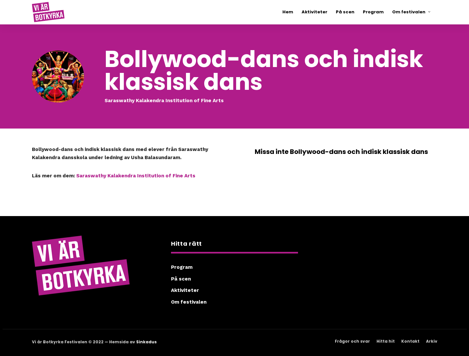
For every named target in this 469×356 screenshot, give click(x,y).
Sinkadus (146, 342)
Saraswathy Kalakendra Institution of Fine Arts (135, 176)
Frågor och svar (352, 341)
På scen (181, 279)
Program (181, 267)
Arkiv (431, 341)
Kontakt (410, 341)
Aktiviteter (185, 290)
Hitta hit (386, 341)
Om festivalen (188, 302)
